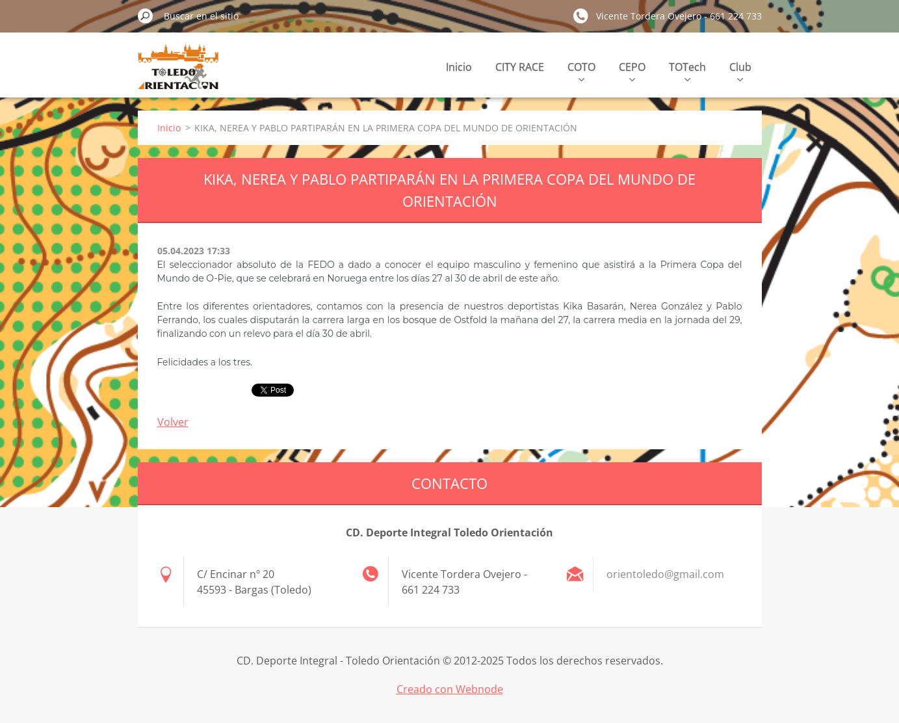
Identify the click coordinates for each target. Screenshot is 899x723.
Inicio (459, 67)
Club (740, 70)
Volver (173, 422)
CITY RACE (519, 67)
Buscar (145, 15)
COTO (581, 70)
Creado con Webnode (450, 689)
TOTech (687, 70)
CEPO (632, 70)
